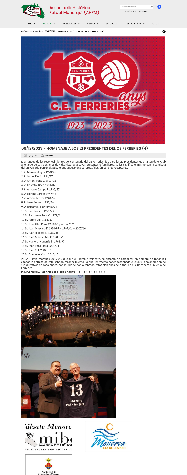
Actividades (69, 23)
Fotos (155, 23)
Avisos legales (49, 465)
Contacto (144, 11)
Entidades (111, 23)
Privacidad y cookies (31, 465)
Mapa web (63, 465)
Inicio (31, 23)
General (49, 155)
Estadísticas (134, 23)
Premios (91, 23)
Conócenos (130, 11)
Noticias (48, 23)
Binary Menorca (159, 465)
